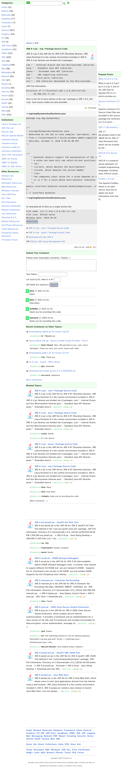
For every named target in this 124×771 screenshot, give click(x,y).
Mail (3, 69)
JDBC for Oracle (9, 159)
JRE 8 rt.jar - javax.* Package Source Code (49, 233)
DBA (47, 752)
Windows (55, 752)
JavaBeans (7, 49)
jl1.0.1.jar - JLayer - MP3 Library (44, 364)
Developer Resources (12, 183)
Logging (5, 65)
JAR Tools (6, 46)
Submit (54, 287)
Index (61, 747)
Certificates (84, 752)
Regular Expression (11, 210)
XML (4, 115)
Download (32, 221)
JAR (63, 752)
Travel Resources (10, 229)
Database (6, 19)
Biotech (5, 11)
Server (5, 96)
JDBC (4, 53)
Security (5, 92)
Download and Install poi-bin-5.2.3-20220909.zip (52, 373)
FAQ (74, 755)
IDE (3, 42)
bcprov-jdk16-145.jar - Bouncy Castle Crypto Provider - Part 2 (58, 343)
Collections (51, 747)
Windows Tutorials (10, 191)
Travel (67, 755)
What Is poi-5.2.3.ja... (109, 79)
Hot (35, 747)
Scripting (6, 88)
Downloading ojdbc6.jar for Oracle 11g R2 (49, 334)
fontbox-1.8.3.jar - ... (108, 179)
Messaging (7, 72)
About (41, 747)
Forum (80, 755)
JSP (3, 61)
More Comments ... (35, 382)
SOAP (4, 103)
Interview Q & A (9, 217)
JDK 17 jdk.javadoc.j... (109, 127)
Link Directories (9, 214)
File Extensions (9, 202)
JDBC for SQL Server (12, 166)
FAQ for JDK (8, 132)
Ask (79, 747)
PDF (4, 80)
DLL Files (6, 198)
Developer (39, 752)
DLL (69, 752)
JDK (3, 57)
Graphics (6, 34)
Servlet (5, 99)
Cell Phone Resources (12, 225)
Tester (29, 752)
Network (5, 76)
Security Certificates (11, 206)
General (5, 30)
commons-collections (11, 151)
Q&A (43, 755)
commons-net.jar (9, 143)
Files (74, 752)
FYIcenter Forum (10, 240)
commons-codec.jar (11, 147)
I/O (3, 38)
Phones (59, 755)
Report (5, 84)
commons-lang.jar (10, 140)
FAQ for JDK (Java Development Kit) (47, 242)
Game (4, 26)
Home (29, 43)
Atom (73, 747)
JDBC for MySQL (10, 163)
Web (4, 111)
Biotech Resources (10, 221)
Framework (7, 23)
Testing (5, 107)
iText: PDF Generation (12, 155)
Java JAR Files (9, 194)
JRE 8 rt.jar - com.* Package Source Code (49, 228)
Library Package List (11, 124)
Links (37, 755)
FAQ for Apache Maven (13, 136)
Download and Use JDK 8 (41, 237)
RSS (67, 747)
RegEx (29, 755)
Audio (4, 7)
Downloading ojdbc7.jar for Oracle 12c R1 (49, 355)
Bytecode (6, 15)
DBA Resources (9, 187)
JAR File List (8, 128)
